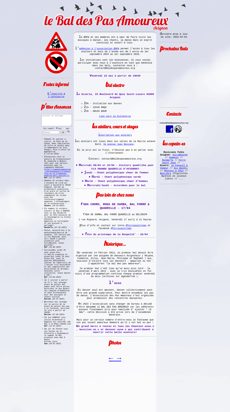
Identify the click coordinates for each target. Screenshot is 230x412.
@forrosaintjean (136, 252)
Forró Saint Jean (174, 167)
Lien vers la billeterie (115, 128)
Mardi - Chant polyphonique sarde (116, 197)
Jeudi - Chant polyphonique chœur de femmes (116, 191)
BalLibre (165, 181)
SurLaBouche (180, 159)
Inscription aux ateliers (115, 148)
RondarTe (167, 165)
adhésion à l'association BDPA (99, 51)
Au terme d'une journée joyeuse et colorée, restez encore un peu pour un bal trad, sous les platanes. (115, 262)
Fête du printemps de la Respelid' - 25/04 (116, 262)
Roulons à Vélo (173, 178)
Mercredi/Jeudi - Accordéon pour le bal (116, 207)
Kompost (174, 162)
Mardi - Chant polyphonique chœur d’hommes (116, 202)
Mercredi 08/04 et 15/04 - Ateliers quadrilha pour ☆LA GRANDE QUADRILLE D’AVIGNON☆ (116, 184)
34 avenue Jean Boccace (118, 159)
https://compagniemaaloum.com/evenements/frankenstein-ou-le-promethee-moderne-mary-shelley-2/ (57, 185)
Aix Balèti (181, 175)
